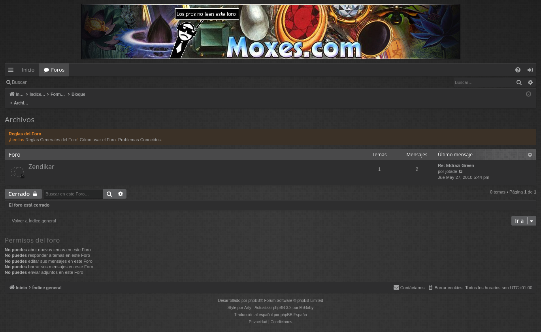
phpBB (254, 292)
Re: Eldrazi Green (456, 157)
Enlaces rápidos (12, 71)
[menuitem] (518, 69)
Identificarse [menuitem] (532, 71)
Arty (247, 299)
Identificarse (52, 82)
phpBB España (294, 306)
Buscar (19, 82)
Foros (57, 69)
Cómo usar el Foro (98, 131)
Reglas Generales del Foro (51, 131)
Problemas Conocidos (139, 131)
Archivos (19, 111)
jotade (451, 163)
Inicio (28, 69)
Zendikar (41, 158)
